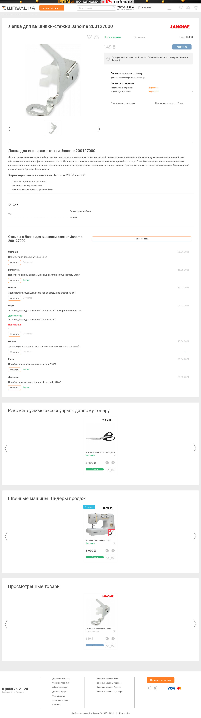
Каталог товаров (50, 8)
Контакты (56, 704)
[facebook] (149, 690)
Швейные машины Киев (107, 678)
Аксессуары (23, 15)
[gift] (111, 532)
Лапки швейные (36, 15)
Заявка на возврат (60, 700)
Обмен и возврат (60, 686)
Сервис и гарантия (60, 682)
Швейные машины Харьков (109, 682)
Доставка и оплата (60, 678)
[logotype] (4, 679)
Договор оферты (60, 691)
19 (114, 548)
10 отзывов (139, 37)
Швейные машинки (9, 15)
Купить (94, 474)
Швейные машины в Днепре (109, 691)
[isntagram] (155, 690)
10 (114, 636)
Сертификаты (58, 695)
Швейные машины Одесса (109, 686)
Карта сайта (124, 712)
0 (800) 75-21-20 (125, 6)
